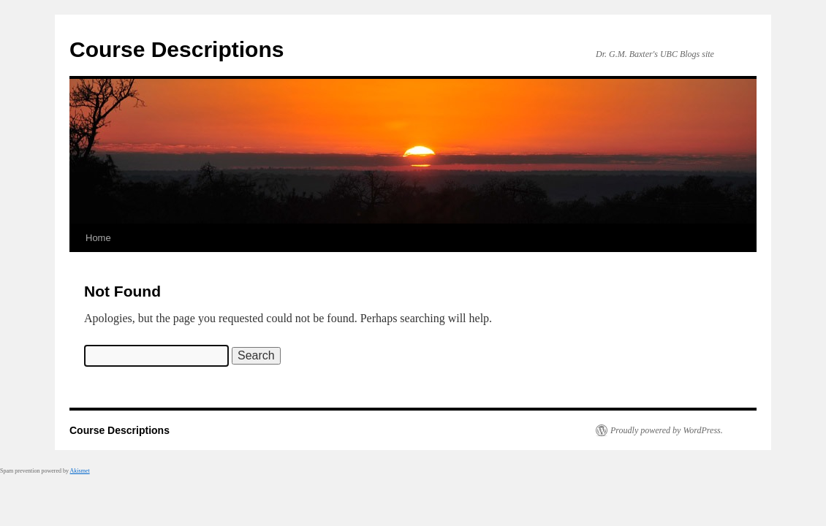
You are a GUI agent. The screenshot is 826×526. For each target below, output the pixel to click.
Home (98, 237)
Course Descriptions (176, 49)
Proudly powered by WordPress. (666, 430)
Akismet (80, 471)
